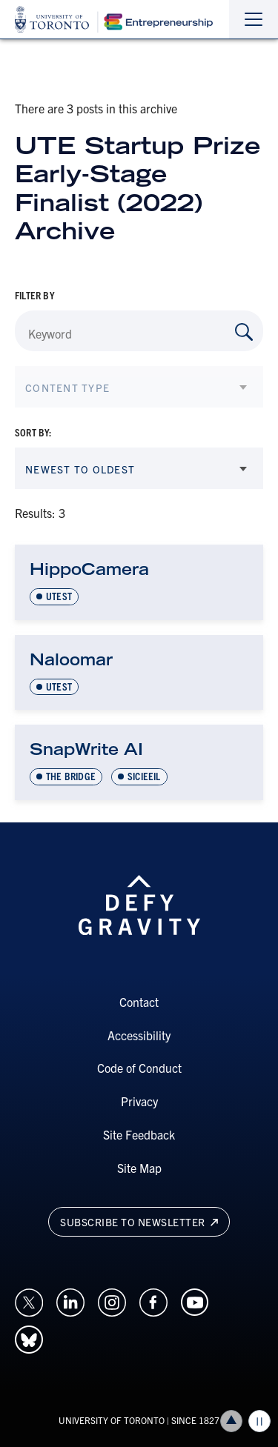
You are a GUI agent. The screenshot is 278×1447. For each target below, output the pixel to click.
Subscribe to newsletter (139, 1221)
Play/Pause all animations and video (259, 1421)
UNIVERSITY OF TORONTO (112, 1420)
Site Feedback (139, 1134)
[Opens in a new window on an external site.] (29, 1300)
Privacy (139, 1101)
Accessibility (139, 1035)
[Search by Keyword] (244, 332)
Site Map (139, 1167)
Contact (139, 1001)
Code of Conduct (139, 1067)
